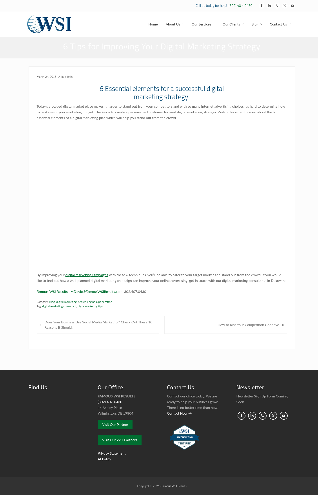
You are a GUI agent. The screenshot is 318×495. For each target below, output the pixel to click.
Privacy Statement (112, 453)
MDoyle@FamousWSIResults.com (96, 291)
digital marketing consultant (59, 306)
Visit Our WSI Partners (119, 440)
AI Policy (104, 459)
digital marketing (66, 302)
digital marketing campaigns (86, 275)
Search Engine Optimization (95, 302)
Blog (52, 302)
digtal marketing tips (90, 306)
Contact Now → (179, 413)
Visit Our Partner (115, 424)
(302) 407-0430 (240, 5)
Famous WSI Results (52, 291)
